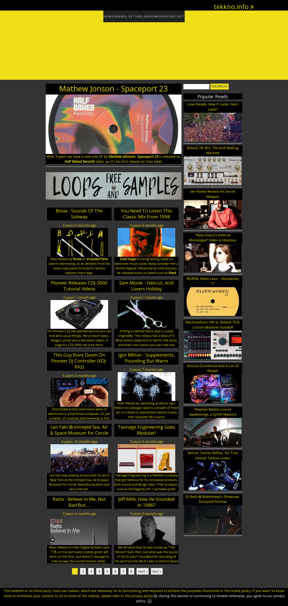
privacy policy (142, 596)
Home (93, 15)
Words (170, 15)
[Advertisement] (144, 50)
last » (156, 570)
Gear (110, 15)
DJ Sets (127, 15)
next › (142, 570)
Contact (191, 15)
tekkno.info (231, 6)
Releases (149, 15)
